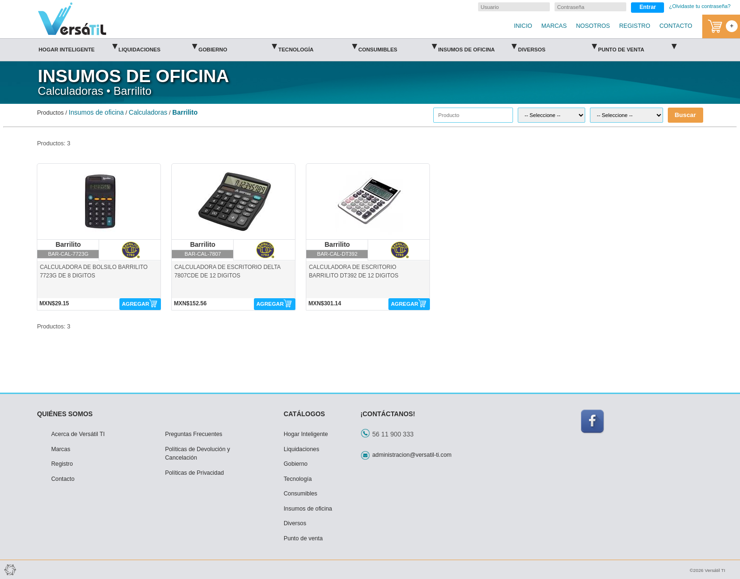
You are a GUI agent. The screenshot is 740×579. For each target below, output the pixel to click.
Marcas (60, 449)
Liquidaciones (157, 46)
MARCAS (554, 26)
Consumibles (397, 46)
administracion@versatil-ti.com (412, 455)
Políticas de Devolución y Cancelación (197, 454)
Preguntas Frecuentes (193, 434)
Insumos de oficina (477, 46)
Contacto (62, 479)
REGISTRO (634, 26)
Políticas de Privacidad (194, 473)
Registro (62, 464)
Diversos (557, 46)
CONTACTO (675, 26)
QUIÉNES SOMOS (64, 414)
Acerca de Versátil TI (78, 434)
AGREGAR (135, 304)
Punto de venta (637, 46)
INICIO (523, 26)
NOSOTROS (593, 26)
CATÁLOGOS (304, 414)
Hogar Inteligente (78, 46)
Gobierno (237, 46)
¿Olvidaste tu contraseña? (700, 6)
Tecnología (317, 46)
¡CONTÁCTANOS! (388, 414)
